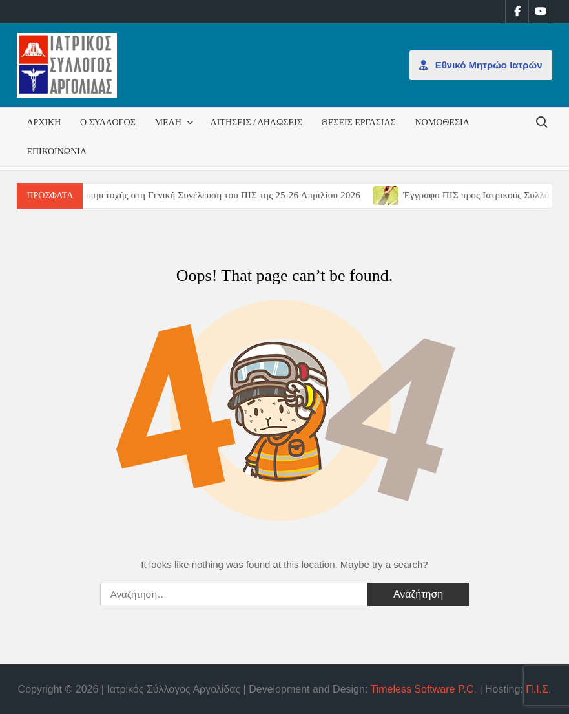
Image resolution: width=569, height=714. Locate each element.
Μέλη (168, 122)
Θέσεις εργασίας (359, 122)
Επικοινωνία (56, 151)
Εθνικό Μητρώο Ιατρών (481, 64)
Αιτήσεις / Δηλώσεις (256, 122)
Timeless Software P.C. (423, 689)
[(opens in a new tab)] (395, 194)
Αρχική (43, 122)
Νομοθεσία (442, 122)
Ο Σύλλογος (108, 122)
